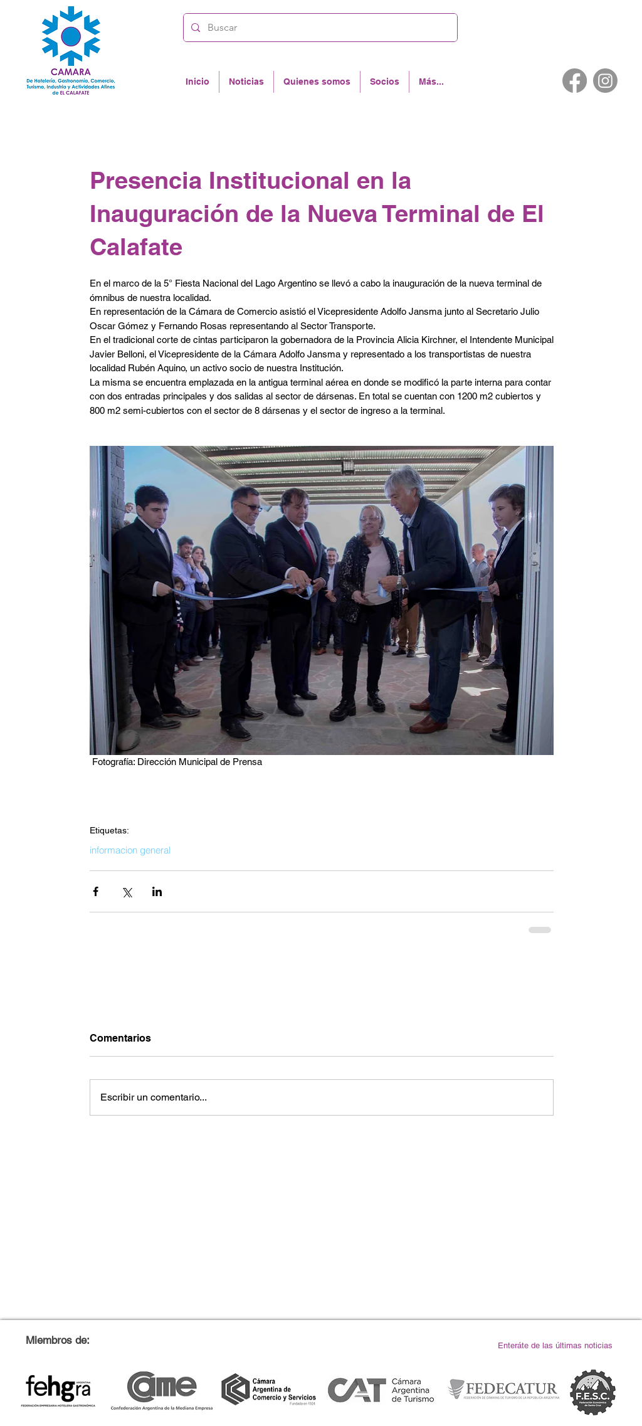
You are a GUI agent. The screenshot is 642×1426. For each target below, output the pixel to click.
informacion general (130, 850)
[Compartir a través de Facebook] (96, 891)
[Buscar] (319, 27)
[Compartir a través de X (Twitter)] (126, 891)
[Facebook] (574, 80)
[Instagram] (605, 80)
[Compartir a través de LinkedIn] (157, 891)
